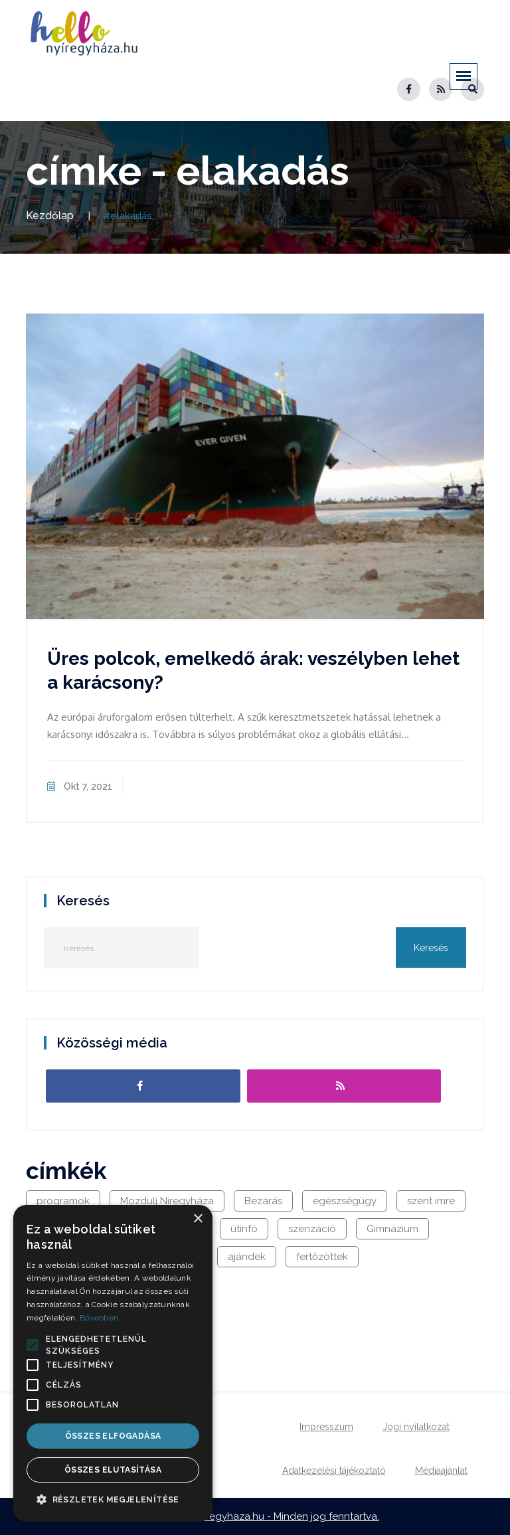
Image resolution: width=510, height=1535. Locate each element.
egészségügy (345, 1201)
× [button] (198, 1219)
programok (63, 1201)
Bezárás (263, 1201)
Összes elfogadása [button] (113, 1436)
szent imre (431, 1201)
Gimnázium (392, 1229)
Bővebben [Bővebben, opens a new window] (99, 1317)
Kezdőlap (50, 215)
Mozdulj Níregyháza (167, 1201)
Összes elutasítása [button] (112, 1470)
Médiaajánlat (441, 1470)
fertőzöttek (322, 1257)
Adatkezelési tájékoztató (334, 1470)
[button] (32, 1345)
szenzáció (312, 1229)
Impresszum (326, 1426)
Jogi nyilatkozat (416, 1426)
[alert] (112, 1363)
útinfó (244, 1229)
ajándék (247, 1257)
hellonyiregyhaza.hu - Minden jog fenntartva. (274, 1516)
